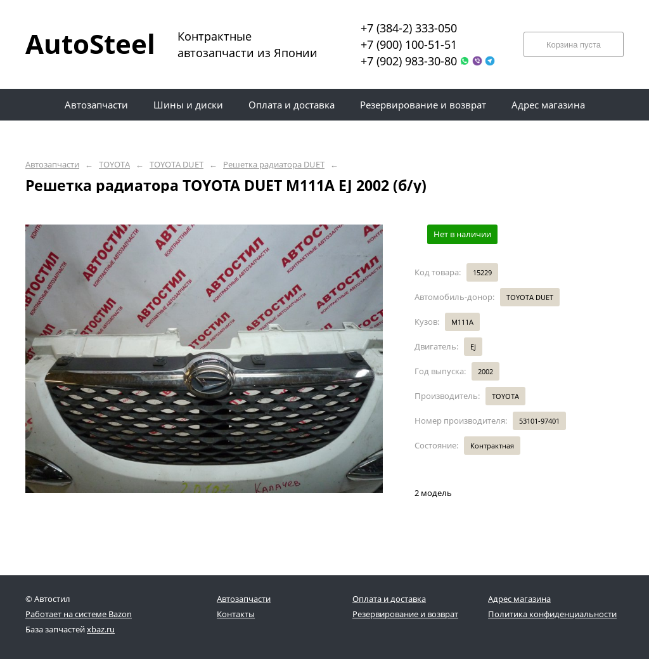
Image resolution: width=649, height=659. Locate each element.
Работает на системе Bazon (78, 614)
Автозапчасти (52, 164)
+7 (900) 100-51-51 (409, 44)
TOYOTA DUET (176, 164)
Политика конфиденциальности (552, 614)
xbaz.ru (101, 629)
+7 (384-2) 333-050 (409, 28)
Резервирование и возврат (405, 614)
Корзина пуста (573, 44)
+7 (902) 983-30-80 (409, 61)
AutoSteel (82, 43)
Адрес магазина (519, 598)
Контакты (236, 614)
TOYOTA (114, 164)
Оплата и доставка (389, 598)
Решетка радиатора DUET (273, 164)
